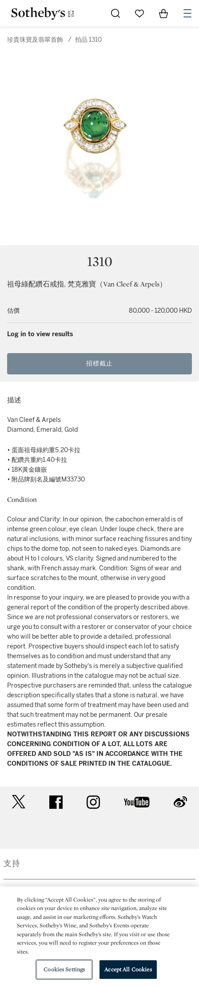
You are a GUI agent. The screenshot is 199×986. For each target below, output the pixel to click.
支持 (12, 863)
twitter (18, 802)
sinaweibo (180, 801)
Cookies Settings (64, 969)
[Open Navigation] (187, 13)
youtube (137, 802)
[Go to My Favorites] (139, 13)
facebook (56, 802)
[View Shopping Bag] (163, 13)
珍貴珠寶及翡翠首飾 (35, 40)
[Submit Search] (115, 13)
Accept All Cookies (127, 969)
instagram (93, 802)
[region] (99, 936)
